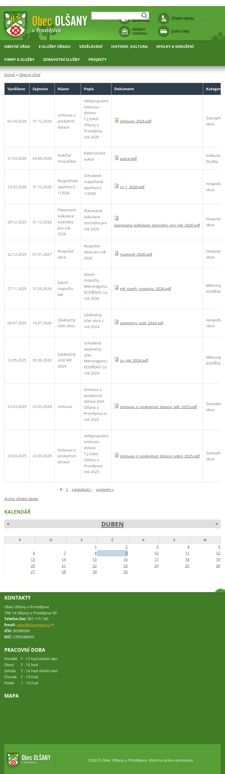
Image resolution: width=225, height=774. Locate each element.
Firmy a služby (19, 59)
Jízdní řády (180, 31)
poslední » (105, 489)
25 (187, 565)
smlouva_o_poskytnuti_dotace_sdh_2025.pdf (158, 406)
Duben (112, 523)
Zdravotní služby (61, 59)
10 (156, 552)
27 (33, 571)
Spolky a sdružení (175, 46)
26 (218, 565)
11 (187, 552)
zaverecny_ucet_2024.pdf (141, 322)
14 (63, 559)
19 (218, 559)
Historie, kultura (129, 46)
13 (33, 559)
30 (125, 571)
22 (95, 565)
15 (95, 559)
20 (33, 565)
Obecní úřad (17, 46)
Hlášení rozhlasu (139, 31)
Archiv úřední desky (21, 498)
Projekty (98, 59)
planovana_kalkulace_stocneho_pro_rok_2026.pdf (157, 225)
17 (156, 559)
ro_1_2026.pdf (132, 186)
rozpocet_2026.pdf (136, 254)
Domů (9, 74)
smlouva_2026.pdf (135, 121)
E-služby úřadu (54, 46)
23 (125, 565)
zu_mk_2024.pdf (134, 360)
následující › (82, 489)
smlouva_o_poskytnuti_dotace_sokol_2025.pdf (160, 456)
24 (156, 565)
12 (218, 552)
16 (125, 559)
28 (63, 571)
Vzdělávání (91, 46)
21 (63, 565)
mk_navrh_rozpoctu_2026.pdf (145, 288)
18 (187, 559)
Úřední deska (182, 18)
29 (95, 571)
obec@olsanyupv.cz (35, 624)
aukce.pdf (128, 158)
